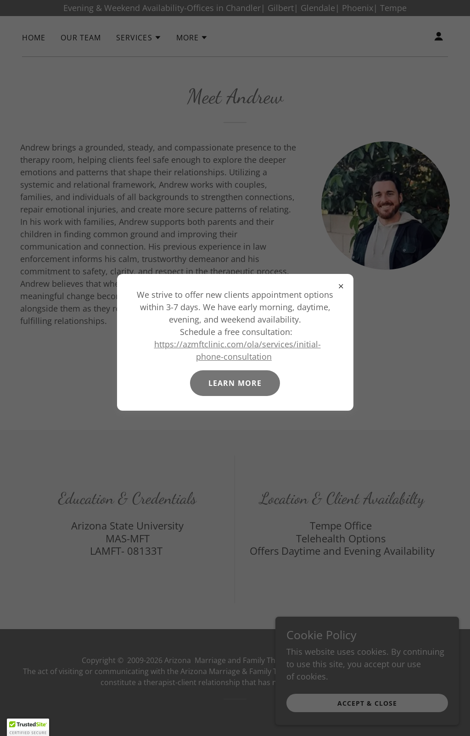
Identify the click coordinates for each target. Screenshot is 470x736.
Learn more (235, 383)
